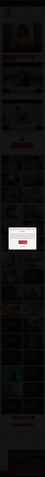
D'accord (23, 242)
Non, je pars (22, 246)
